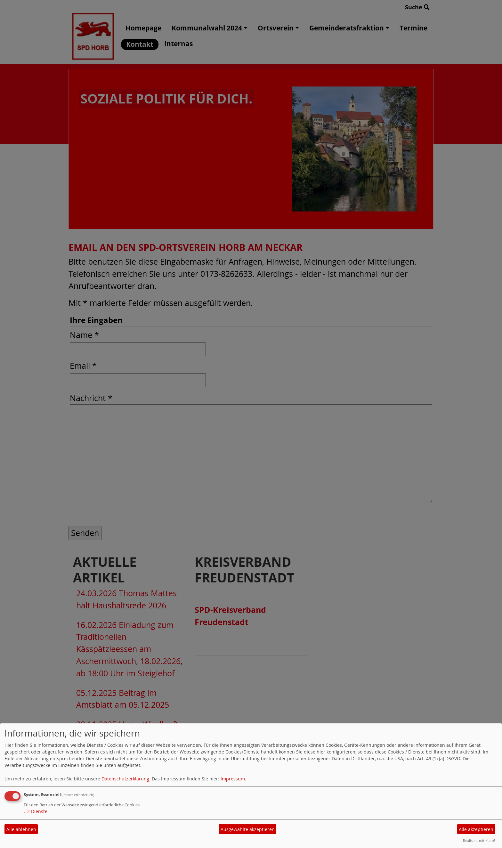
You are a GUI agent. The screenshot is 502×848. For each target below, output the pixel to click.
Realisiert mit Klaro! (479, 840)
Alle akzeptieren (476, 829)
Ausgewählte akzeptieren (248, 829)
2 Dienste (35, 811)
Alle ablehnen (21, 829)
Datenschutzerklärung (125, 779)
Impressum (233, 779)
